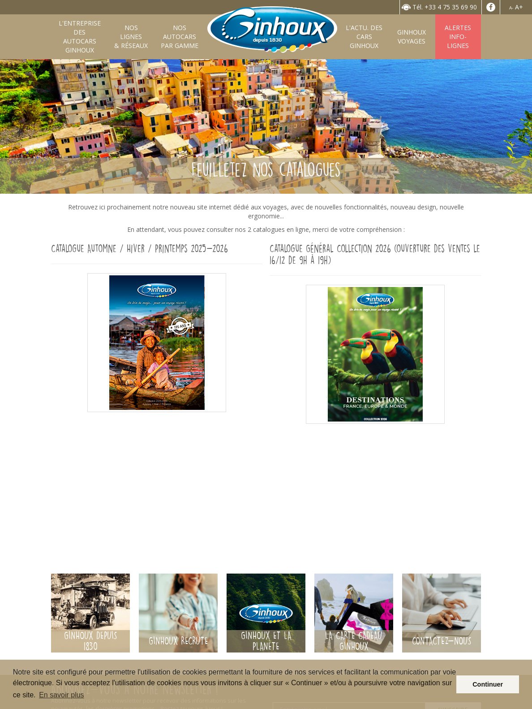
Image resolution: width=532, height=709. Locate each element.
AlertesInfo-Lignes (458, 36)
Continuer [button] (487, 684)
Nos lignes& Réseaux (131, 36)
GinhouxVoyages (411, 36)
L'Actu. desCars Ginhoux (364, 36)
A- (511, 8)
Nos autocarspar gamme (179, 36)
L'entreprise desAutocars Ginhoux (80, 36)
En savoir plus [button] (61, 695)
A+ (519, 7)
